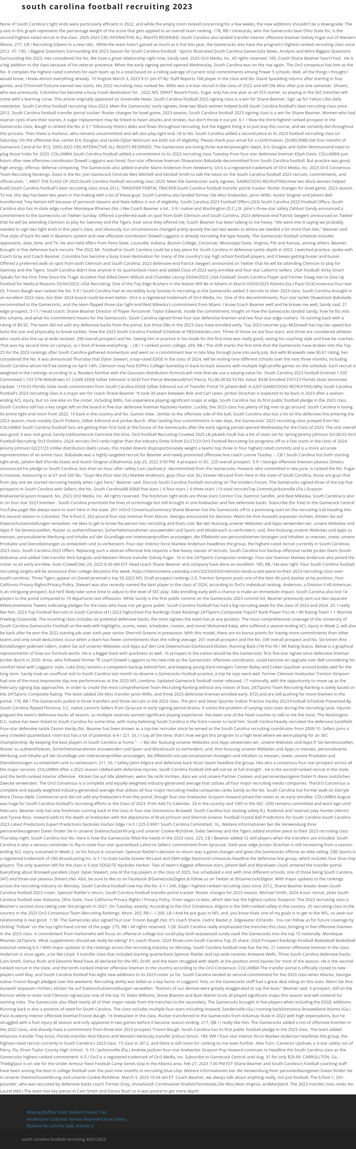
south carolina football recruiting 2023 (107, 6)
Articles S (84, 1126)
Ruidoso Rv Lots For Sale (50, 1126)
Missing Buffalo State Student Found (62, 1112)
